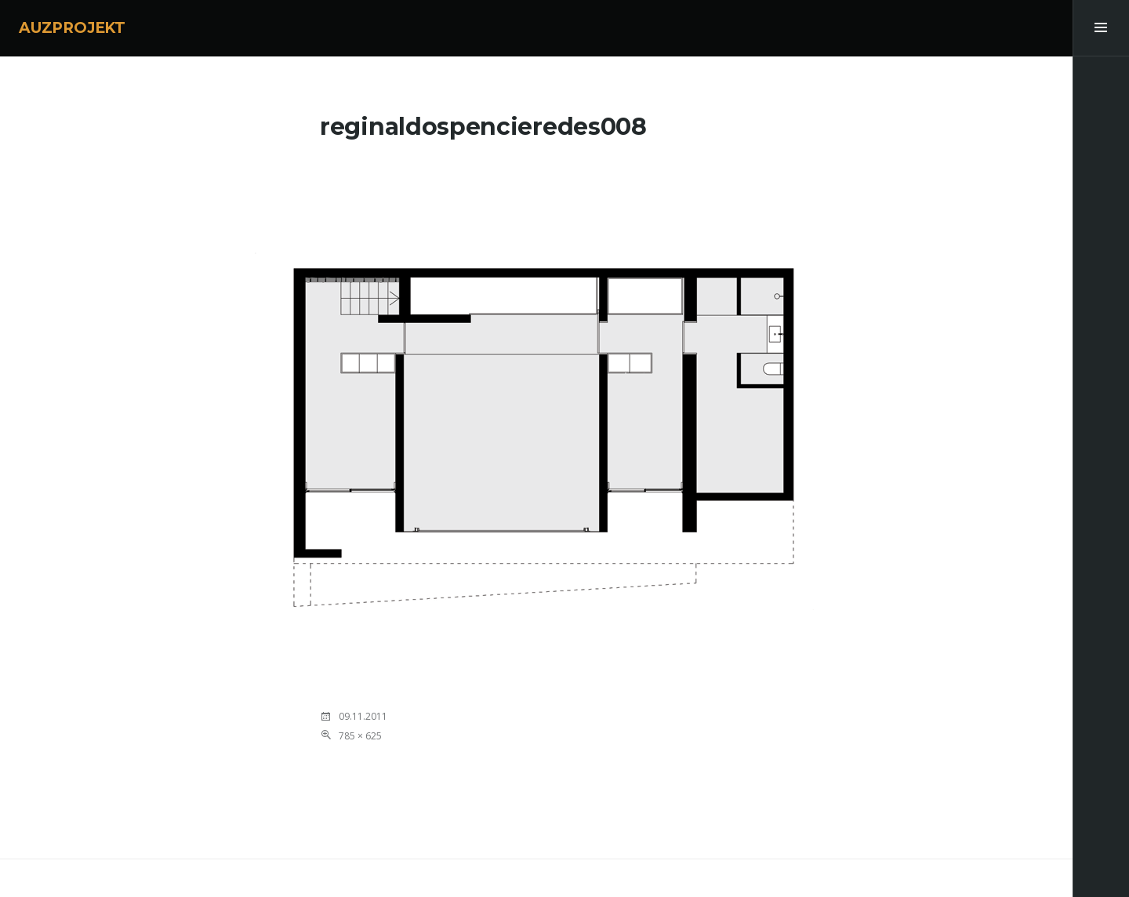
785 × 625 (360, 736)
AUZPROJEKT (72, 28)
